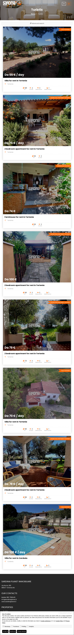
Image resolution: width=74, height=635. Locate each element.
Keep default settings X (66, 613)
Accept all (5, 631)
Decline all (12, 631)
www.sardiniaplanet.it (9, 602)
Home (33, 14)
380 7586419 (10, 597)
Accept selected (21, 631)
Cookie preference (46, 621)
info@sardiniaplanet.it (9, 599)
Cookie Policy (59, 621)
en (64, 4)
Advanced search (37, 23)
